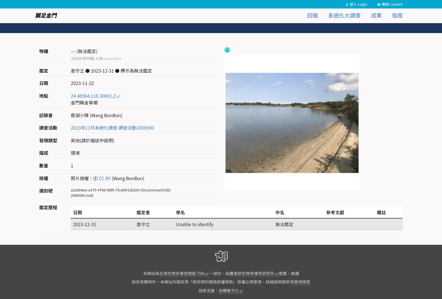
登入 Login (358, 4)
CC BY (102, 178)
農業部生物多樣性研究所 (251, 273)
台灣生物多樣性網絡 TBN (182, 273)
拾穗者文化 (229, 290)
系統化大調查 (344, 15)
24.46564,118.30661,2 (93, 95)
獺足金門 (46, 15)
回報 (312, 15)
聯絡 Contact (392, 4)
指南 (397, 15)
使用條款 (302, 282)
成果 (376, 15)
